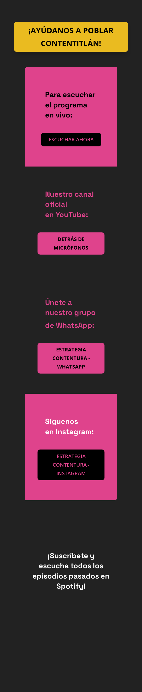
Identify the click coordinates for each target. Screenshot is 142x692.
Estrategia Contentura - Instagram (71, 465)
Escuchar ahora (71, 139)
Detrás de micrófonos (71, 243)
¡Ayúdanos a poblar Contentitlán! (71, 36)
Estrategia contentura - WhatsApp (71, 358)
